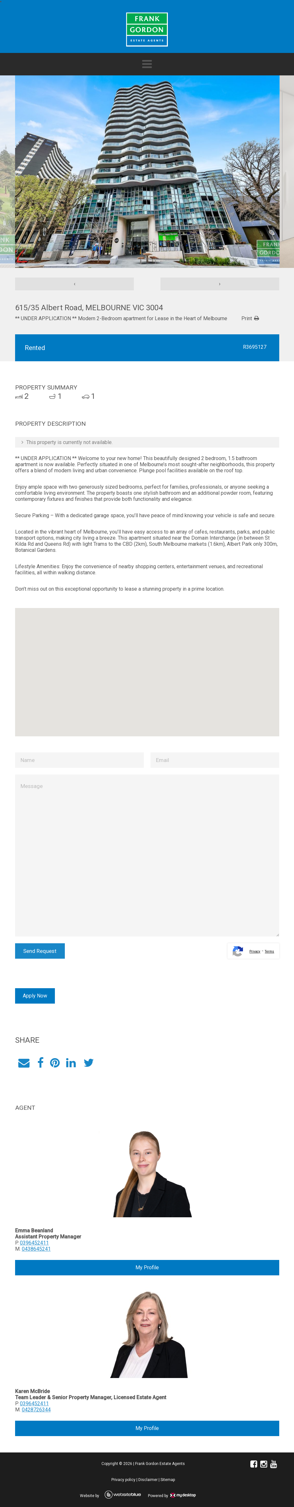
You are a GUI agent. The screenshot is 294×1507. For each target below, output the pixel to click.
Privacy (254, 951)
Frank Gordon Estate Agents (160, 1463)
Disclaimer (148, 1479)
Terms (269, 951)
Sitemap (167, 1479)
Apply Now (34, 996)
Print (246, 318)
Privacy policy (123, 1479)
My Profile (147, 1267)
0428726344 (36, 1410)
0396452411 (34, 1243)
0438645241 (36, 1249)
